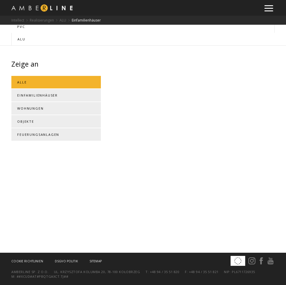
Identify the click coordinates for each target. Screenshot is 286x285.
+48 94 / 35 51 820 (165, 272)
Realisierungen (42, 20)
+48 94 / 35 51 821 (204, 272)
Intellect (17, 20)
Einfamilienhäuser (86, 20)
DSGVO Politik (66, 261)
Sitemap (96, 261)
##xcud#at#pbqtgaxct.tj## (42, 276)
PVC (21, 26)
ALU (62, 20)
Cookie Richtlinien (27, 261)
